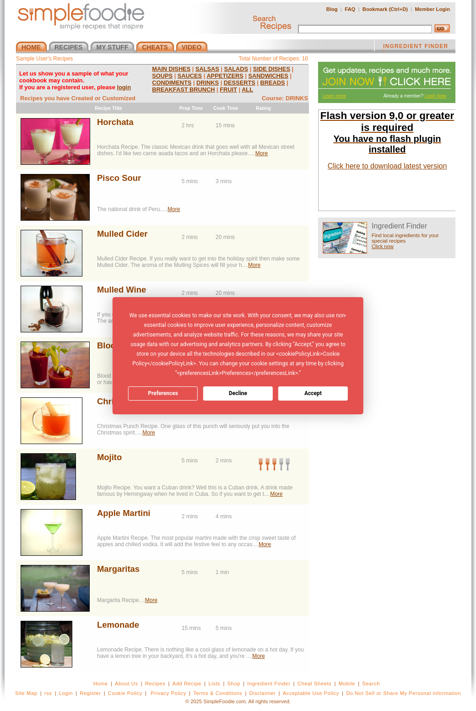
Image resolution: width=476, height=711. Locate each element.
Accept (313, 393)
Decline (238, 393)
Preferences (163, 393)
